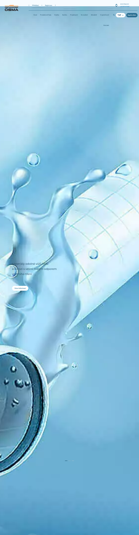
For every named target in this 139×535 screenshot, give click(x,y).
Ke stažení (84, 15)
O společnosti (104, 15)
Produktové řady (45, 15)
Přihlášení (35, 5)
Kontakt (106, 25)
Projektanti (74, 15)
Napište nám (132, 15)
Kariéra (64, 15)
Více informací (20, 288)
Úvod (35, 15)
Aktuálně (94, 15)
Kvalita (56, 15)
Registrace (48, 5)
